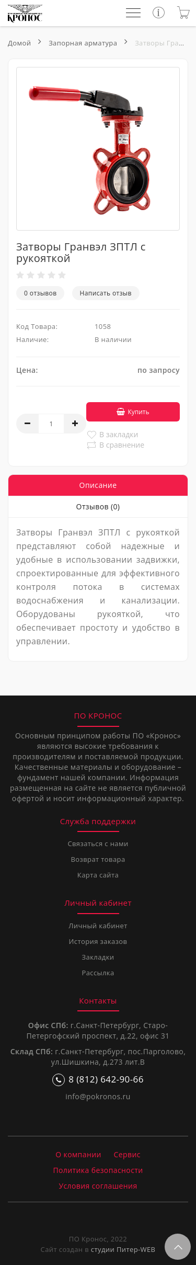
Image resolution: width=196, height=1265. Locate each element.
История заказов (98, 941)
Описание (98, 485)
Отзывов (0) (98, 506)
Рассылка (98, 972)
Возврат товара (98, 859)
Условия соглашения (98, 1186)
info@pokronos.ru (97, 1096)
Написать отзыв (106, 293)
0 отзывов (40, 293)
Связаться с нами (97, 843)
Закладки (98, 957)
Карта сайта (98, 875)
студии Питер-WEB (123, 1249)
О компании (78, 1154)
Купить (133, 411)
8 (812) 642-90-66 (98, 1079)
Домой (19, 43)
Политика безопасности (98, 1170)
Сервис (127, 1154)
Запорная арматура (83, 43)
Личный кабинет (97, 925)
